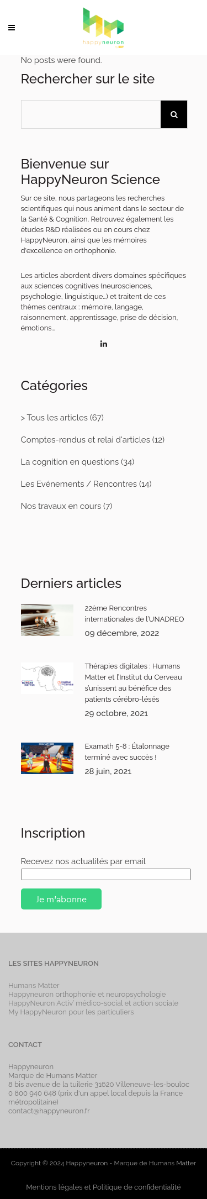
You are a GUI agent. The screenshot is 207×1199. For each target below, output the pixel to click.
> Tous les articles (54, 418)
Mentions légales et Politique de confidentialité (103, 1187)
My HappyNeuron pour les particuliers (71, 1012)
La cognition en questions (70, 462)
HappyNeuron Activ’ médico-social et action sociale (93, 1003)
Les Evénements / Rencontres (79, 484)
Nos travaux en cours (61, 506)
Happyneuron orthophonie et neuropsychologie (87, 994)
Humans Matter (34, 985)
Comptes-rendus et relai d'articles (85, 440)
